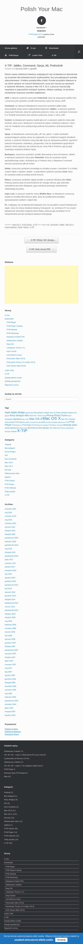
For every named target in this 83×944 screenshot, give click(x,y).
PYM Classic (27, 225)
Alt (48, 225)
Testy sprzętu (10, 492)
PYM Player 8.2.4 (36, 34)
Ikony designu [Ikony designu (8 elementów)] (17, 415)
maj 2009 (8, 621)
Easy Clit (10, 344)
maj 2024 (8, 513)
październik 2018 (11, 556)
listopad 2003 (10, 711)
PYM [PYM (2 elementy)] (67, 422)
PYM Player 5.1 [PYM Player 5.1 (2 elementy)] (17, 425)
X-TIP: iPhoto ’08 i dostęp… (41, 240)
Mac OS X (17, 225)
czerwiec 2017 (10, 563)
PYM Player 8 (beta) (15, 326)
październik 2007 (11, 650)
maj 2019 (8, 549)
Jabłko (61, 225)
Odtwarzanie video (12, 473)
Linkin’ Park (35, 55)
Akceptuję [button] (61, 940)
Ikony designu (10, 452)
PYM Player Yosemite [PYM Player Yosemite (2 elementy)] (56, 425)
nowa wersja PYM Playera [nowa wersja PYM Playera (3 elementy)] (14, 422)
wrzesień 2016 (10, 570)
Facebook (41, 28)
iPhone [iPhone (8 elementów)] (49, 415)
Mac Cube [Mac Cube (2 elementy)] (25, 419)
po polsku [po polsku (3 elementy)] (42, 422)
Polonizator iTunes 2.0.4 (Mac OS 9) (21, 362)
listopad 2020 (10, 534)
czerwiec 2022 (10, 523)
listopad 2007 (10, 646)
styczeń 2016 (10, 578)
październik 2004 (11, 701)
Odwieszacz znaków (15, 340)
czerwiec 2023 (10, 516)
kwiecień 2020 (10, 541)
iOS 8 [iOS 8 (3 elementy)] (40, 416)
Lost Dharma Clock (14, 355)
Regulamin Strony (12, 734)
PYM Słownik (12, 330)
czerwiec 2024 (10, 509)
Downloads (52, 48)
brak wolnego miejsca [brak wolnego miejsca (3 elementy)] (65, 413)
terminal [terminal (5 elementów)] (31, 428)
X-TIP (54, 55)
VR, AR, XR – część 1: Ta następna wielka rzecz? (23, 766)
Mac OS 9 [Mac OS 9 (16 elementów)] (35, 418)
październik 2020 (11, 538)
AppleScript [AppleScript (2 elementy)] (29, 412)
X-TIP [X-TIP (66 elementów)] (22, 430)
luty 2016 (8, 574)
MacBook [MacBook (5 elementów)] (17, 419)
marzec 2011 (10, 607)
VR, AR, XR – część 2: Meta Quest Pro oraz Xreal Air (25, 755)
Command (54, 225)
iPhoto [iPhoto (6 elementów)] (57, 415)
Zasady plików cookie (13, 378)
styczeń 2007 (10, 675)
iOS (6, 455)
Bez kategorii (10, 448)
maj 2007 (8, 668)
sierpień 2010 (10, 614)
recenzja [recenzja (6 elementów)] (67, 425)
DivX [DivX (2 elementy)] (75, 412)
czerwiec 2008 (10, 628)
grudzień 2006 (10, 679)
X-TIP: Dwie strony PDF (41, 249)
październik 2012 (11, 603)
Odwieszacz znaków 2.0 (13, 762)
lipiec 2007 (9, 661)
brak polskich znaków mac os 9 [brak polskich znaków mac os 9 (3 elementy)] (45, 413)
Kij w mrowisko (11, 459)
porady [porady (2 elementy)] (48, 422)
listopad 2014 (10, 599)
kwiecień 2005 (10, 697)
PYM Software (10, 488)
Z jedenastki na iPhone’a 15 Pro (16, 758)
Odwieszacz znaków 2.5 (13, 751)
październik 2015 (11, 585)
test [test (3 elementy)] (36, 428)
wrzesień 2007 (10, 654)
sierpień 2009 (10, 617)
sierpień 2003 (10, 715)
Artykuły (8, 444)
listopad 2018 (10, 552)
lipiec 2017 (9, 560)
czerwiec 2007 (10, 665)
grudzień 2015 (10, 581)
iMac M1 (7, 776)
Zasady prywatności (12, 381)
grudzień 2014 (10, 596)
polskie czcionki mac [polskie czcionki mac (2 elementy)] (31, 422)
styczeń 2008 (10, 639)
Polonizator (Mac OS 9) (16, 358)
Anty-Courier (12, 351)
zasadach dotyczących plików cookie (33, 940)
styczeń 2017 (10, 567)
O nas (31, 48)
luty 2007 (8, 672)
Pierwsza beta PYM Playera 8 (16, 773)
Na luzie (8, 470)
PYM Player (12, 55)
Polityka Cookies (11, 729)
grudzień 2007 (10, 643)
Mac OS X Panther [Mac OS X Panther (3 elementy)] (68, 419)
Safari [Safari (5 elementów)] (74, 425)
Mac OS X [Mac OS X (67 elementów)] (51, 418)
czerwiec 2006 (10, 690)
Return (26, 227)
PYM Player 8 (9, 769)
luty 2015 (8, 588)
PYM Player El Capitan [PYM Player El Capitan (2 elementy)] (40, 425)
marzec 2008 (10, 632)
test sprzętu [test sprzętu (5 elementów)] (43, 428)
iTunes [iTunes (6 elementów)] (64, 415)
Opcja (20, 227)
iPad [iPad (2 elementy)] (44, 415)
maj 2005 (8, 693)
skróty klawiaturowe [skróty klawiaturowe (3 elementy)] (12, 428)
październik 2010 (11, 610)
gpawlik (33, 69)
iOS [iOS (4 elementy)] (31, 416)
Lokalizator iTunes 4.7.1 (16, 348)
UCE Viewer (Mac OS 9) (16, 366)
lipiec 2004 (9, 708)
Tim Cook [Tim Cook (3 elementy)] (53, 428)
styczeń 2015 (10, 592)
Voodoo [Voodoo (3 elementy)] (14, 431)
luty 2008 (8, 636)
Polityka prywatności (13, 732)
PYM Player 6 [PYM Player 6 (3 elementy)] (28, 425)
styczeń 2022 (10, 527)
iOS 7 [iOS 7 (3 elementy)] (35, 416)
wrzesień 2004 (10, 704)
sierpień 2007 (10, 657)
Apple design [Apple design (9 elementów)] (18, 412)
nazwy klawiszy (11, 227)
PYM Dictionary (13, 333)
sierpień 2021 (10, 531)
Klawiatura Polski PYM (15, 337)
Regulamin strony (12, 385)
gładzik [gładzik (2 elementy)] (7, 415)
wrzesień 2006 (10, 686)
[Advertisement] (41, 284)
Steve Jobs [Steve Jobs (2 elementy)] (23, 428)
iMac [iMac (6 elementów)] (27, 415)
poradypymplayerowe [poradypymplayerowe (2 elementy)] (58, 422)
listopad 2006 (10, 683)
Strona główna (11, 48)
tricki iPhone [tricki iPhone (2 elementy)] (61, 428)
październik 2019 (11, 545)
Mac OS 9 (9, 463)
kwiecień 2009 (10, 625)
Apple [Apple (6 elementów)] (7, 412)
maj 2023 (8, 520)
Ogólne (8, 477)
